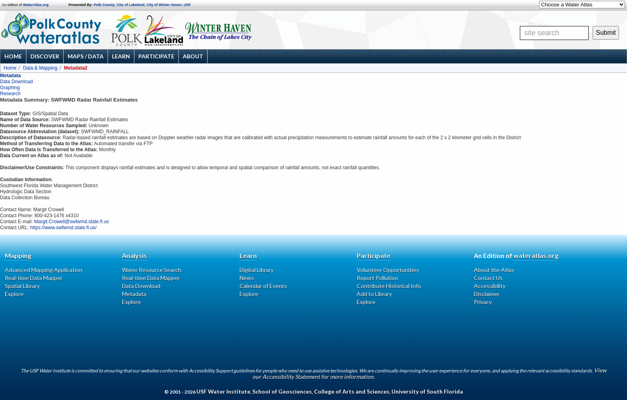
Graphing (10, 87)
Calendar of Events (263, 285)
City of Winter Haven (164, 5)
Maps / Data (86, 56)
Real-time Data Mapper (33, 277)
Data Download (16, 81)
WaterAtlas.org (36, 5)
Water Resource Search (151, 269)
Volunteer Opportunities (388, 269)
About (193, 56)
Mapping (18, 255)
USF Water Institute (223, 391)
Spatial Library (22, 285)
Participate (156, 56)
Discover (44, 56)
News (247, 277)
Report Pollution (377, 277)
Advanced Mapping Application (43, 269)
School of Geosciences (282, 391)
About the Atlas (494, 269)
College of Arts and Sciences (351, 391)
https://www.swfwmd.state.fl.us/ (63, 227)
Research (10, 93)
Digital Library (257, 269)
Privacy (483, 301)
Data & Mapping (40, 68)
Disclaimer (486, 293)
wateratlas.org (535, 255)
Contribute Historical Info (389, 285)
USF (187, 5)
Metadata (10, 75)
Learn (121, 56)
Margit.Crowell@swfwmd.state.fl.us (71, 221)
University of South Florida (427, 391)
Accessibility (489, 285)
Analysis (134, 255)
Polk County (104, 5)
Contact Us (488, 277)
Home (13, 56)
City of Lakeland (131, 5)
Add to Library (374, 293)
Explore (14, 293)
